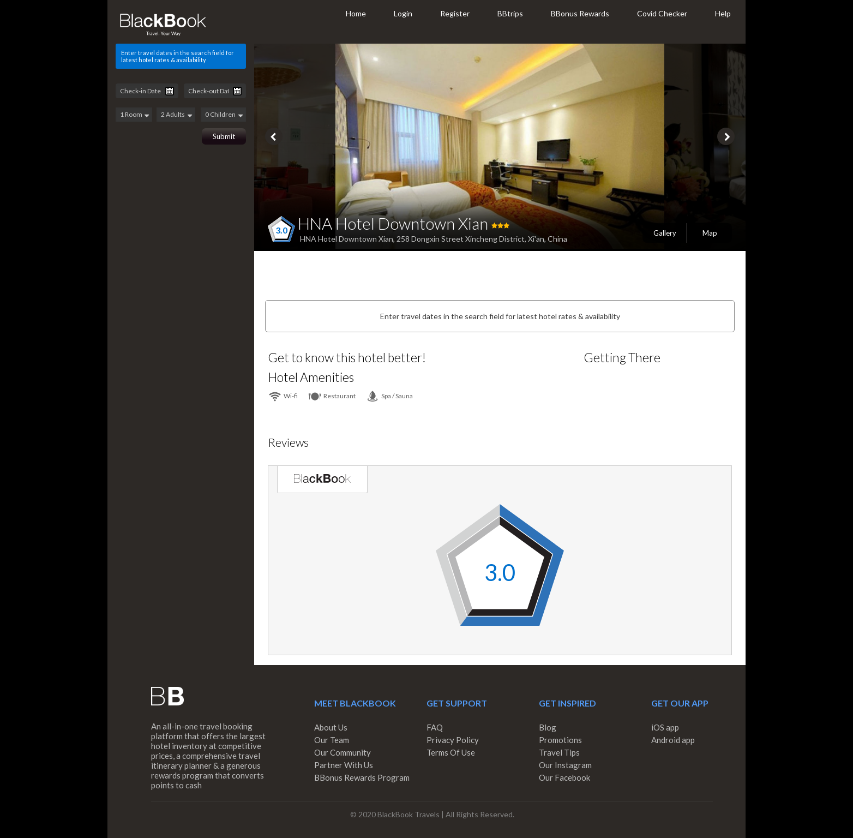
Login (403, 13)
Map (709, 233)
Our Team (331, 740)
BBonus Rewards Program (362, 777)
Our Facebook (564, 777)
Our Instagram (565, 765)
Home (356, 13)
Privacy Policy (452, 740)
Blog (547, 727)
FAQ (434, 727)
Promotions (560, 740)
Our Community (342, 752)
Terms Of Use (450, 752)
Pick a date (169, 91)
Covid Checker (662, 13)
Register (455, 13)
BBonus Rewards (580, 13)
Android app (673, 740)
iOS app (665, 727)
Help (723, 13)
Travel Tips (559, 752)
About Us (330, 727)
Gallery (664, 233)
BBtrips (510, 13)
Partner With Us (343, 765)
